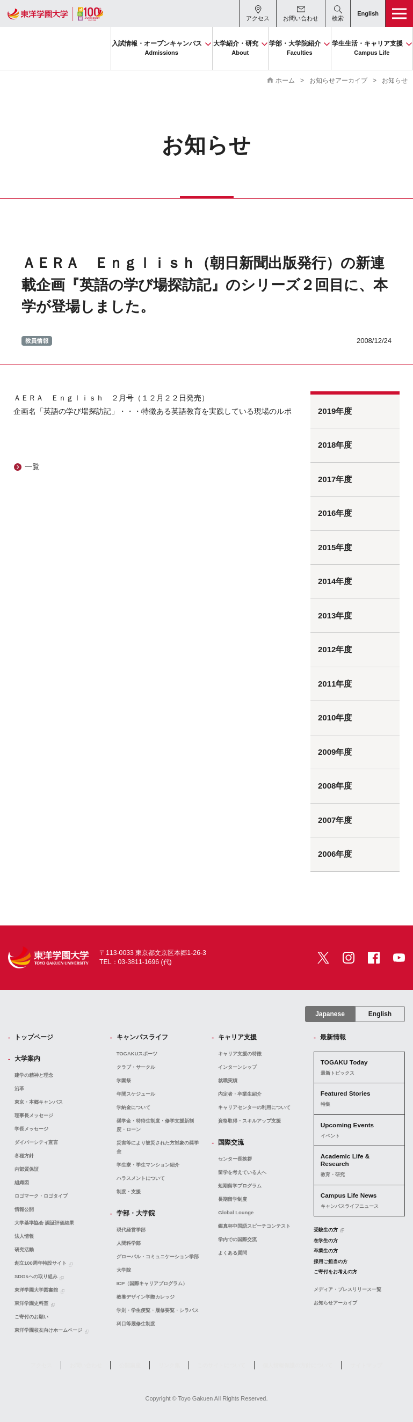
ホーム (285, 80)
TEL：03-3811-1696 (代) (135, 962)
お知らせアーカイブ (338, 80)
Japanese (330, 1014)
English (380, 1014)
